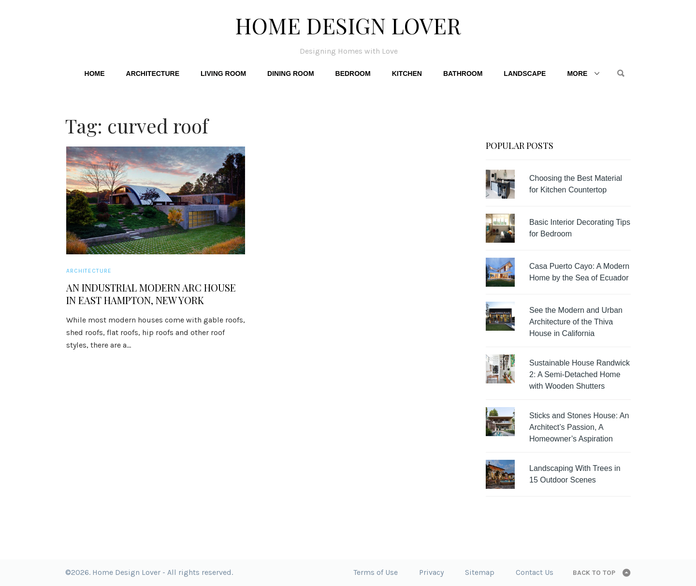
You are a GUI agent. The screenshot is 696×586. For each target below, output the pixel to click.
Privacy (431, 572)
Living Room (223, 73)
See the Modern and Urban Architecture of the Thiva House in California (576, 321)
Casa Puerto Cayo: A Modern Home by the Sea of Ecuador (579, 272)
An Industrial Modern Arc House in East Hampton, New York (151, 294)
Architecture (152, 73)
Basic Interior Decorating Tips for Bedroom (579, 228)
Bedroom (353, 73)
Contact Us (534, 572)
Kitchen (407, 73)
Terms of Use (375, 572)
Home (95, 73)
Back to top (594, 573)
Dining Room (290, 73)
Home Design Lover (348, 25)
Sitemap (479, 572)
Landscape (525, 73)
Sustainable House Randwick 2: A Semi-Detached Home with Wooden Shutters (579, 374)
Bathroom (462, 73)
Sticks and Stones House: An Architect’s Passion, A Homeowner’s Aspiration (579, 427)
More (577, 73)
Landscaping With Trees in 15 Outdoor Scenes (575, 474)
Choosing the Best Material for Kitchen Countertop (575, 184)
